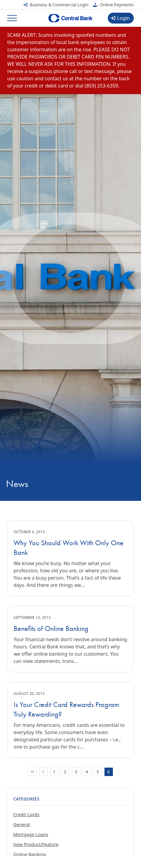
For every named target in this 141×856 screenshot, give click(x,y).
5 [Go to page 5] (97, 772)
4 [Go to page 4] (86, 772)
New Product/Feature (36, 844)
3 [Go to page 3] (76, 772)
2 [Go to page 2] (65, 772)
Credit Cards (26, 814)
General (21, 824)
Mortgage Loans (30, 834)
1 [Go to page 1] (54, 772)
